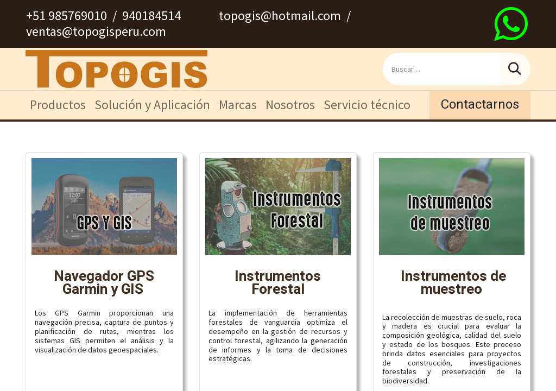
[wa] (511, 24)
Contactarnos (480, 104)
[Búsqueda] (514, 69)
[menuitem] (58, 105)
